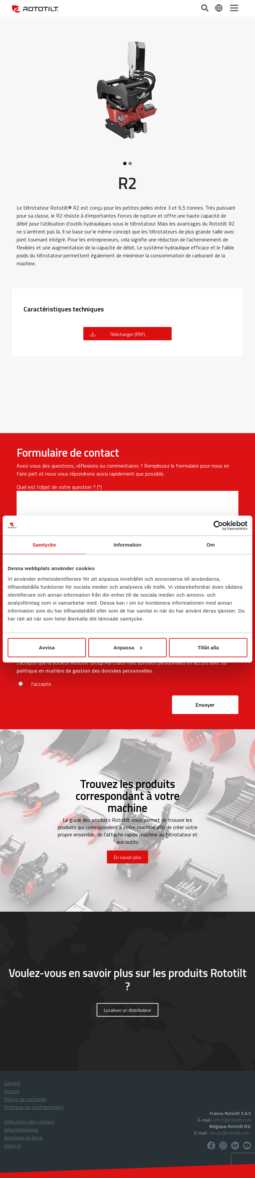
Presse (12, 1091)
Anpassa (127, 647)
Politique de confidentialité (34, 1107)
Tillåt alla (208, 647)
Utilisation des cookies (29, 1122)
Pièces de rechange (25, 1099)
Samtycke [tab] (44, 545)
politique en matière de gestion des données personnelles (84, 671)
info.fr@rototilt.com (232, 1120)
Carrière (12, 1083)
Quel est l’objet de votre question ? (56, 487)
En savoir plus (127, 857)
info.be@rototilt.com (229, 1133)
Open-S (12, 1145)
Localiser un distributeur (127, 1010)
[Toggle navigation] (234, 8)
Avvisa (47, 647)
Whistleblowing (21, 1130)
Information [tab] (127, 545)
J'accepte (41, 684)
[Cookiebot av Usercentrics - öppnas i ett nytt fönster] (218, 526)
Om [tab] (211, 545)
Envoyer (205, 705)
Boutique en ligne (23, 1138)
